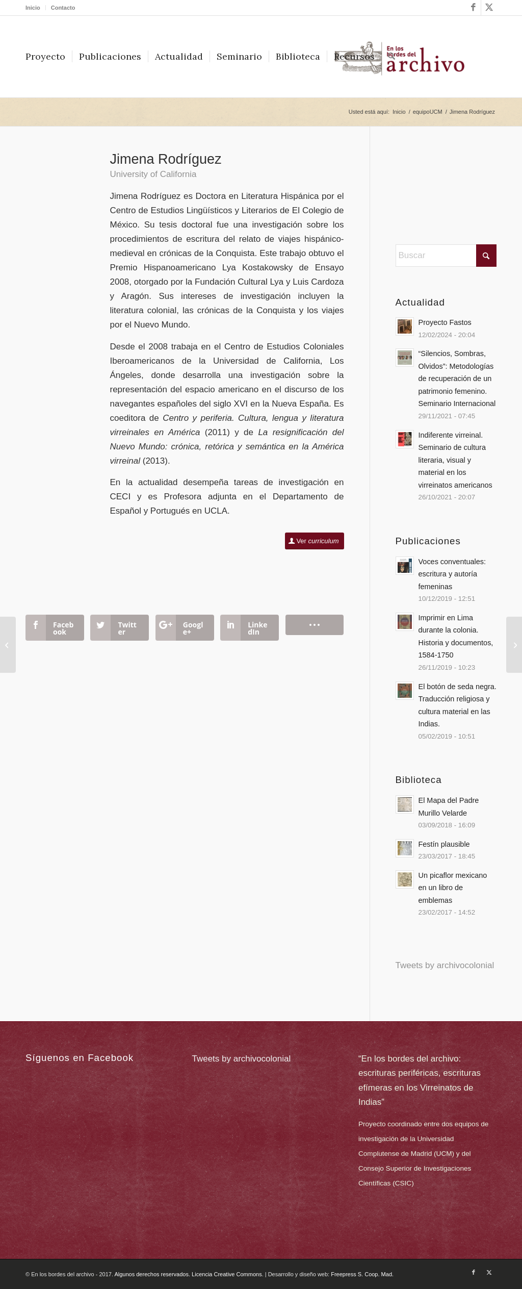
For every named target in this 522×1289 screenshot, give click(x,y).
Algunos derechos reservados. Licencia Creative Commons (188, 1274)
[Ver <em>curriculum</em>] (314, 541)
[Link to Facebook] (473, 7)
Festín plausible (444, 844)
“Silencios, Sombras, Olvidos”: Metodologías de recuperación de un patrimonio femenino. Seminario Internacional (457, 378)
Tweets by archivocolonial (445, 965)
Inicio (32, 8)
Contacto (63, 8)
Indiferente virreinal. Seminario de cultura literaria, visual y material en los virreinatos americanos (455, 460)
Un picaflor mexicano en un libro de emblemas (453, 887)
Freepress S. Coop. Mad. (362, 1274)
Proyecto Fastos (445, 322)
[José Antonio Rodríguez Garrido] (8, 645)
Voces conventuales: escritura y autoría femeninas (452, 574)
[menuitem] (35, 7)
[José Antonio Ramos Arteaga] (514, 645)
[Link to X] (489, 7)
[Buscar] (391, 56)
